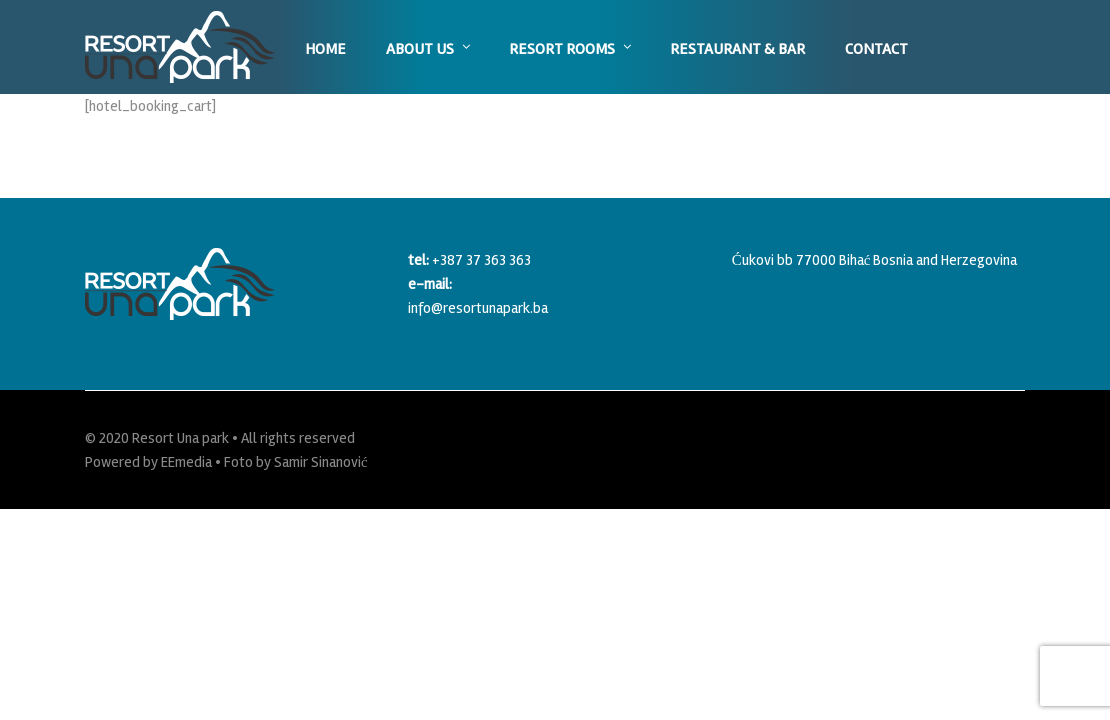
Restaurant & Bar (737, 49)
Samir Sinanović (321, 462)
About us (420, 49)
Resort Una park (180, 438)
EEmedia (186, 462)
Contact (876, 49)
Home (325, 49)
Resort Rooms (562, 49)
